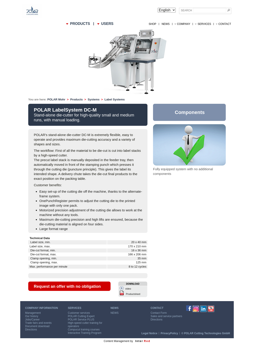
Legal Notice (149, 333)
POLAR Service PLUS (81, 319)
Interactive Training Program (84, 332)
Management (33, 312)
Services (204, 24)
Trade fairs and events (38, 322)
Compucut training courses (84, 329)
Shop (152, 24)
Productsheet (133, 294)
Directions (31, 329)
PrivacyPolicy (169, 333)
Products (76, 99)
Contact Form (159, 312)
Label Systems (115, 99)
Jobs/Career (32, 319)
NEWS (166, 24)
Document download (37, 326)
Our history (31, 316)
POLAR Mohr (56, 99)
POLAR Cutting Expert (81, 316)
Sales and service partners (166, 316)
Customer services (79, 312)
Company (183, 24)
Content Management (116, 341)
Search (186, 10)
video (128, 288)
